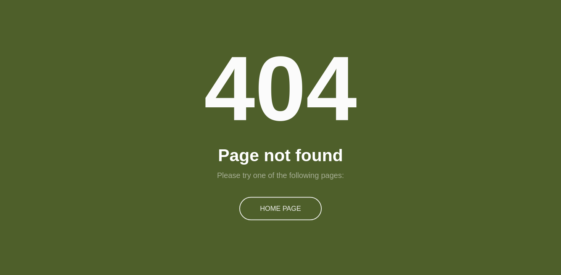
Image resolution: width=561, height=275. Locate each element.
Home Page (280, 208)
